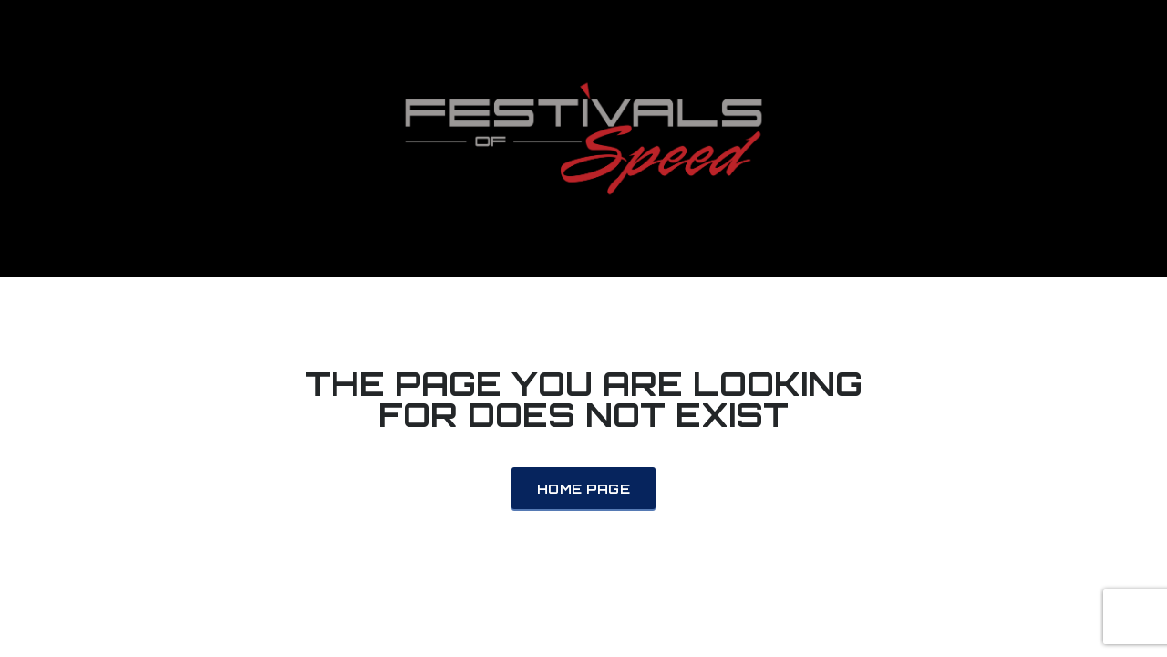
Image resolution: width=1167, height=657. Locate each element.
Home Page (583, 488)
